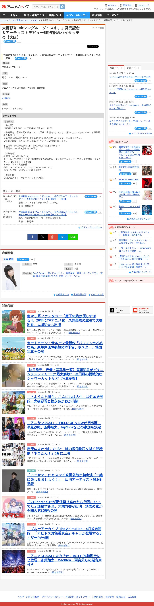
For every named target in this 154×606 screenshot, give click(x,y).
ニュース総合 (11, 15)
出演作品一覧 (79, 294)
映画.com (120, 597)
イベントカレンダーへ (91, 227)
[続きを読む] (74, 332)
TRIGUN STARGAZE (129, 179)
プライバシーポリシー (52, 597)
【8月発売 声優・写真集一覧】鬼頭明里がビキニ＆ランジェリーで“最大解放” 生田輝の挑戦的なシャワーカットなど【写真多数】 (65, 374)
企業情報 (109, 597)
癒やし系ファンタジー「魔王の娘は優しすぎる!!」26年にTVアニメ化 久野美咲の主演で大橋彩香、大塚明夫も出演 (64, 320)
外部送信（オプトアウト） (78, 597)
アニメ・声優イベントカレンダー (77, 15)
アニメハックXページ (119, 310)
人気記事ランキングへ (141, 272)
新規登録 (127, 5)
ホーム (3, 20)
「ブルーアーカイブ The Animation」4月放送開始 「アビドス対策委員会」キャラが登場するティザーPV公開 (65, 533)
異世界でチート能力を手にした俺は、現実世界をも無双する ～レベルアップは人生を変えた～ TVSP (129, 152)
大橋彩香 (6, 98)
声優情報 (97, 15)
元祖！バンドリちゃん (69, 276)
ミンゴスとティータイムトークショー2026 (129, 77)
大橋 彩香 (8, 259)
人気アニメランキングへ (140, 219)
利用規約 (98, 597)
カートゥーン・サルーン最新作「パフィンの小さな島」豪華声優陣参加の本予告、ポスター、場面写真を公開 (65, 347)
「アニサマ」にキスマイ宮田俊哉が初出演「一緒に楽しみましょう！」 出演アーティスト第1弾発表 (65, 479)
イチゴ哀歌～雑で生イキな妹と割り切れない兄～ (129, 194)
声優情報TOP (62, 294)
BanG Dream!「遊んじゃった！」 (49, 273)
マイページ (143, 5)
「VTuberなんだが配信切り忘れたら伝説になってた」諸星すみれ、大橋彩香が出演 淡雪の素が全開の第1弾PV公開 (64, 506)
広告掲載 (132, 597)
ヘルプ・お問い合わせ (28, 597)
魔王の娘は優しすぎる (47, 276)
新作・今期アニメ (34, 15)
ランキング (113, 15)
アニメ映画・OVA (55, 15)
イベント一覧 (97, 294)
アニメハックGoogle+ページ (142, 310)
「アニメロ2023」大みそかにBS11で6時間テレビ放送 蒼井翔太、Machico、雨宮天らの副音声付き (64, 560)
